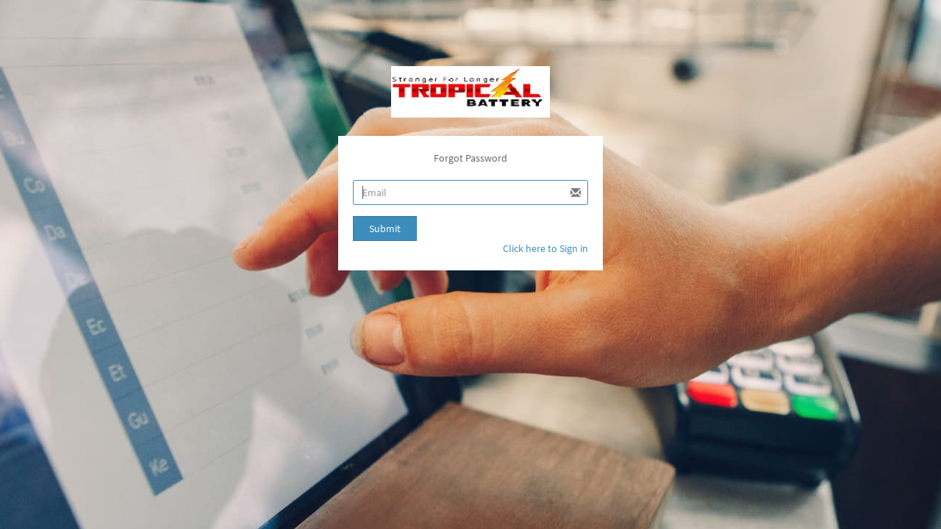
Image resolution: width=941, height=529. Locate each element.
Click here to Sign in (545, 248)
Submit (385, 228)
